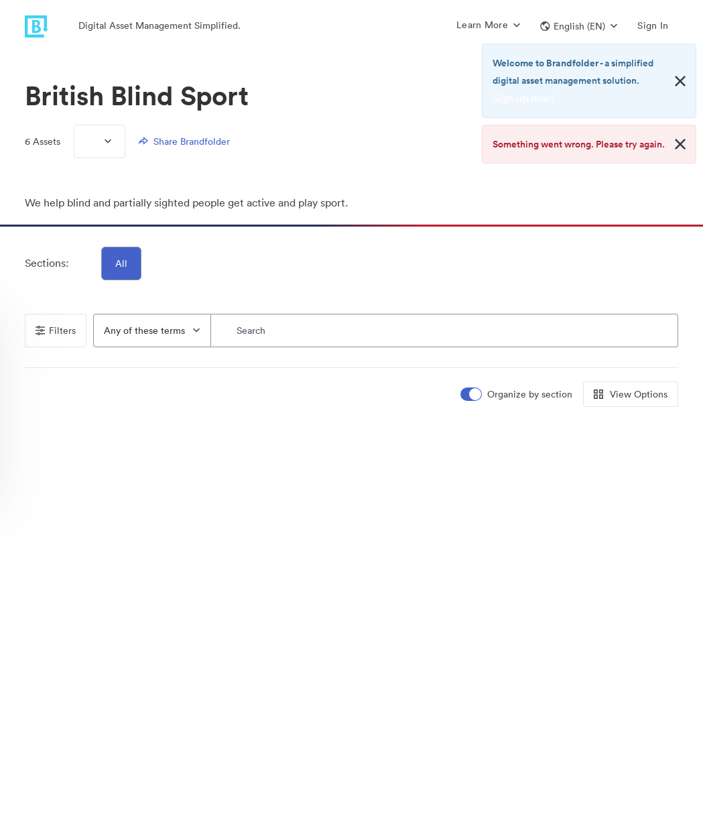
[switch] (517, 394)
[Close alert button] (680, 81)
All (121, 263)
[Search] (445, 330)
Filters (56, 330)
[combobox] (152, 330)
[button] (578, 26)
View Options (630, 394)
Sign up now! (524, 98)
